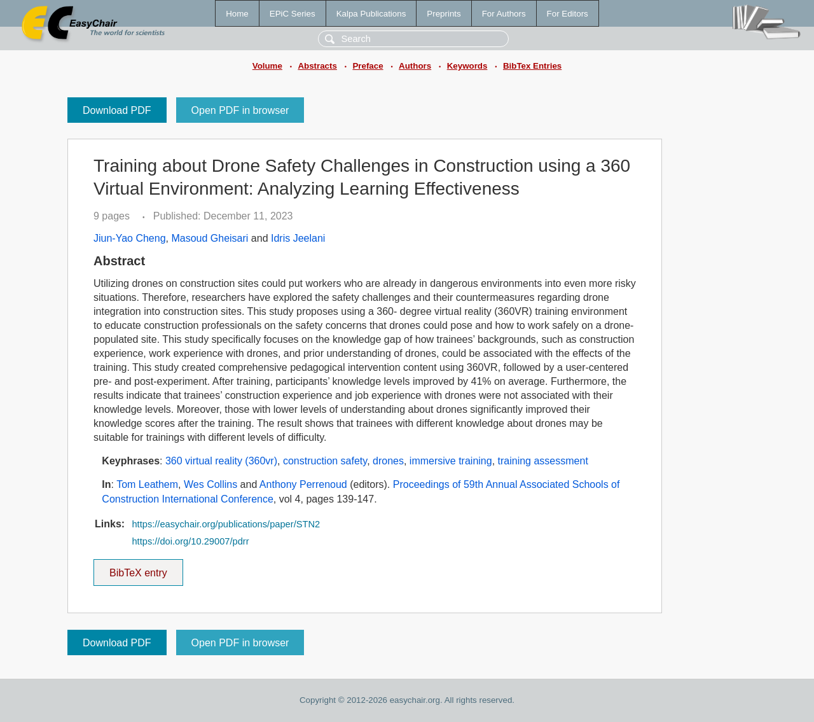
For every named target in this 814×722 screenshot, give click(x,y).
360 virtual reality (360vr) (221, 460)
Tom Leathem (147, 484)
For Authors (504, 13)
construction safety (325, 460)
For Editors (567, 13)
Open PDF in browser (240, 110)
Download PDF (117, 110)
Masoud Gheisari (209, 238)
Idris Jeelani (298, 238)
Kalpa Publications (371, 13)
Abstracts (317, 66)
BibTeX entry (138, 568)
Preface (367, 66)
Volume (267, 66)
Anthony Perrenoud (303, 484)
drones (388, 460)
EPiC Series (292, 13)
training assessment (543, 460)
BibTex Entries (532, 66)
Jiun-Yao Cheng (129, 238)
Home (237, 13)
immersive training (451, 460)
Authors (415, 66)
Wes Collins (210, 484)
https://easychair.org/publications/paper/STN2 (226, 524)
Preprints (443, 13)
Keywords (467, 66)
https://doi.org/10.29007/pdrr (190, 541)
